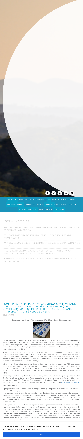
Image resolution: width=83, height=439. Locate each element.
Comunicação (49, 204)
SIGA (49, 199)
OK (41, 435)
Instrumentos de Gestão (28, 209)
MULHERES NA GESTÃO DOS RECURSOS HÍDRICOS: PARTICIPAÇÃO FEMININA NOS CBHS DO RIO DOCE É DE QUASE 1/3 (37, 252)
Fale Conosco (59, 209)
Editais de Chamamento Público (63, 199)
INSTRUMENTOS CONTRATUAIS (66, 204)
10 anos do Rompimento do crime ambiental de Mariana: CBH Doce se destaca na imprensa (41, 229)
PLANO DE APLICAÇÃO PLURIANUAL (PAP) (32, 199)
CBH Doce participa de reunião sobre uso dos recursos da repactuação (37, 236)
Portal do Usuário (45, 209)
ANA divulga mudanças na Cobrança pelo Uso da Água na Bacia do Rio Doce (42, 244)
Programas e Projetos (15, 204)
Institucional (13, 199)
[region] (41, 430)
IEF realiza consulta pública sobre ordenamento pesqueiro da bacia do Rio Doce (40, 260)
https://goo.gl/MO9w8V (70, 382)
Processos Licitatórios (34, 204)
